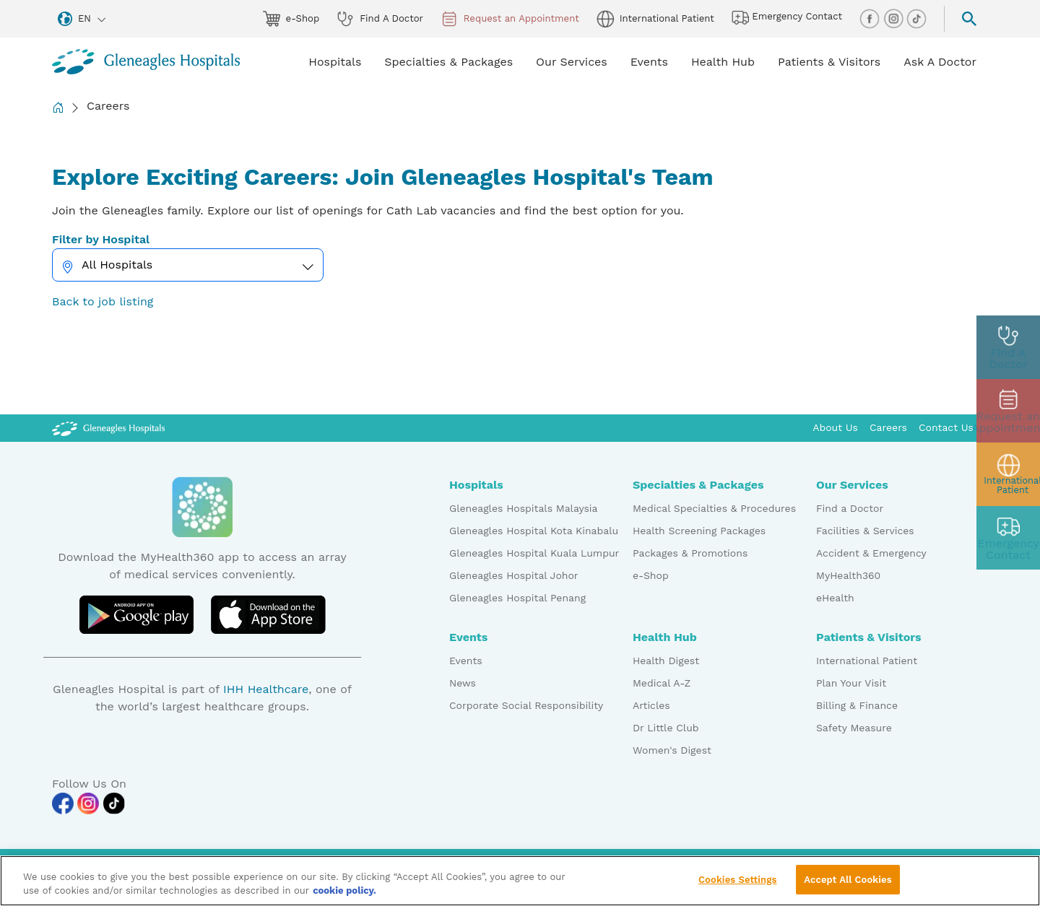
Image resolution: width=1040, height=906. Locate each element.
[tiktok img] (916, 17)
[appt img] (1008, 411)
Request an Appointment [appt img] (510, 18)
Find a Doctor (849, 508)
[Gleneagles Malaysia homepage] (146, 62)
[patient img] (1008, 474)
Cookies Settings (737, 885)
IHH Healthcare (265, 689)
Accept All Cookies (847, 885)
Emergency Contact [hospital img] (787, 17)
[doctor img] (1008, 347)
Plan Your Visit (851, 683)
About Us (835, 427)
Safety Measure (854, 727)
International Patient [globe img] (655, 18)
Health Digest (666, 660)
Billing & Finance (857, 705)
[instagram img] (894, 17)
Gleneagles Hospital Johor (513, 575)
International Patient (866, 660)
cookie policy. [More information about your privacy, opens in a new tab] (344, 896)
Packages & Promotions (690, 553)
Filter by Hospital (101, 239)
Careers (888, 427)
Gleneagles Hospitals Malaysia (523, 508)
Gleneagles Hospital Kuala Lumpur (534, 553)
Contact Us (946, 427)
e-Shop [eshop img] (291, 18)
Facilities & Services (865, 530)
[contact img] (1008, 538)
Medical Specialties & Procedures (714, 508)
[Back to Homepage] (58, 107)
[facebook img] (871, 17)
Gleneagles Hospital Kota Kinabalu (533, 530)
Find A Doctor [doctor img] (380, 18)
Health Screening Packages (699, 530)
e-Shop (651, 575)
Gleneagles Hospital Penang (517, 598)
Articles (651, 705)
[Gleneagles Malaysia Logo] (108, 427)
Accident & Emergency (871, 553)
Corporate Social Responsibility (526, 705)
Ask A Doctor (940, 62)
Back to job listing (102, 301)
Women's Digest (672, 750)
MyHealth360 (848, 575)
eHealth (835, 598)
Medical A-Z (661, 683)
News (462, 683)
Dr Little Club (666, 727)
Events (465, 660)
